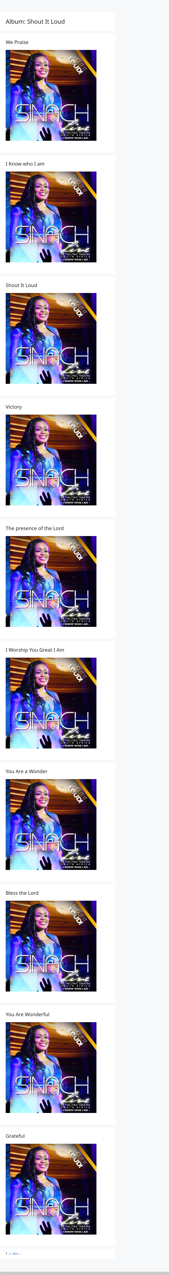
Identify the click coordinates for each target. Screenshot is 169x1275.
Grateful (15, 1136)
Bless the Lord (22, 892)
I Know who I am (25, 163)
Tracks (85, 4)
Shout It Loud (21, 285)
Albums (72, 4)
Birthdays (119, 3)
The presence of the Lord (35, 528)
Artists (58, 4)
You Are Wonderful (27, 1014)
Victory (14, 406)
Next (16, 1253)
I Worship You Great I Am (35, 649)
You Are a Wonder (26, 771)
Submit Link (101, 4)
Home (46, 4)
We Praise (17, 42)
